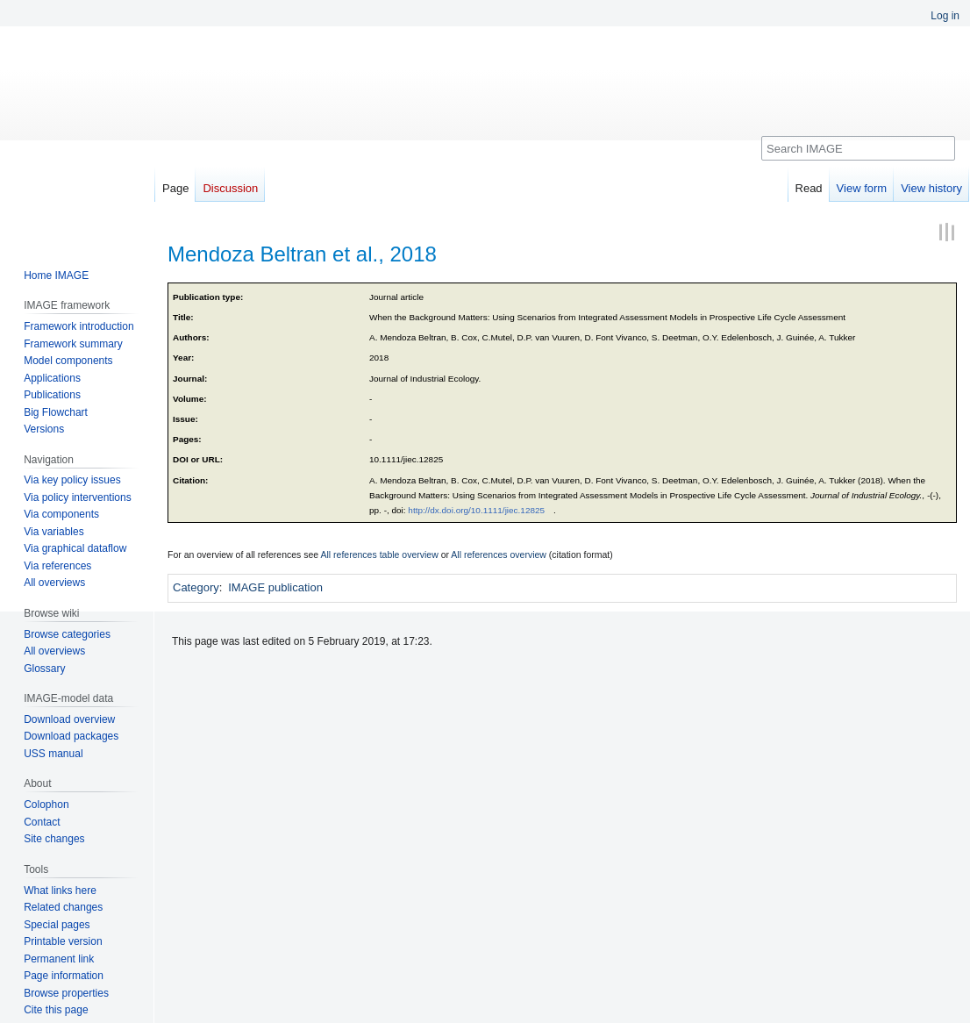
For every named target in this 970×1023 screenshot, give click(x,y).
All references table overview (380, 554)
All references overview (498, 554)
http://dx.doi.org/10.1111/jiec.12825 (476, 510)
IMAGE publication (275, 587)
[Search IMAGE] (858, 148)
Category (196, 587)
